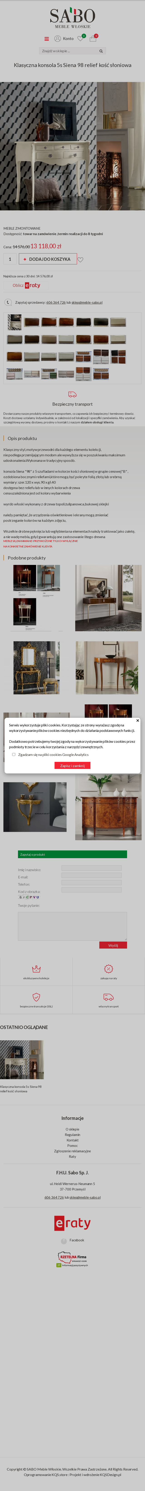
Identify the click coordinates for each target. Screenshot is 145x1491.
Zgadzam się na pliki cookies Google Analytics (53, 754)
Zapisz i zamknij (72, 765)
